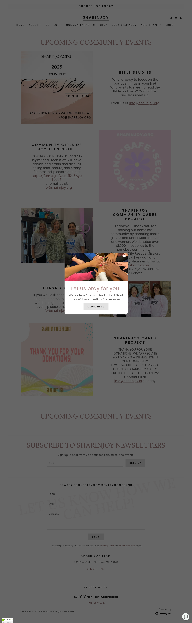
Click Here (96, 306)
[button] (7, 620)
